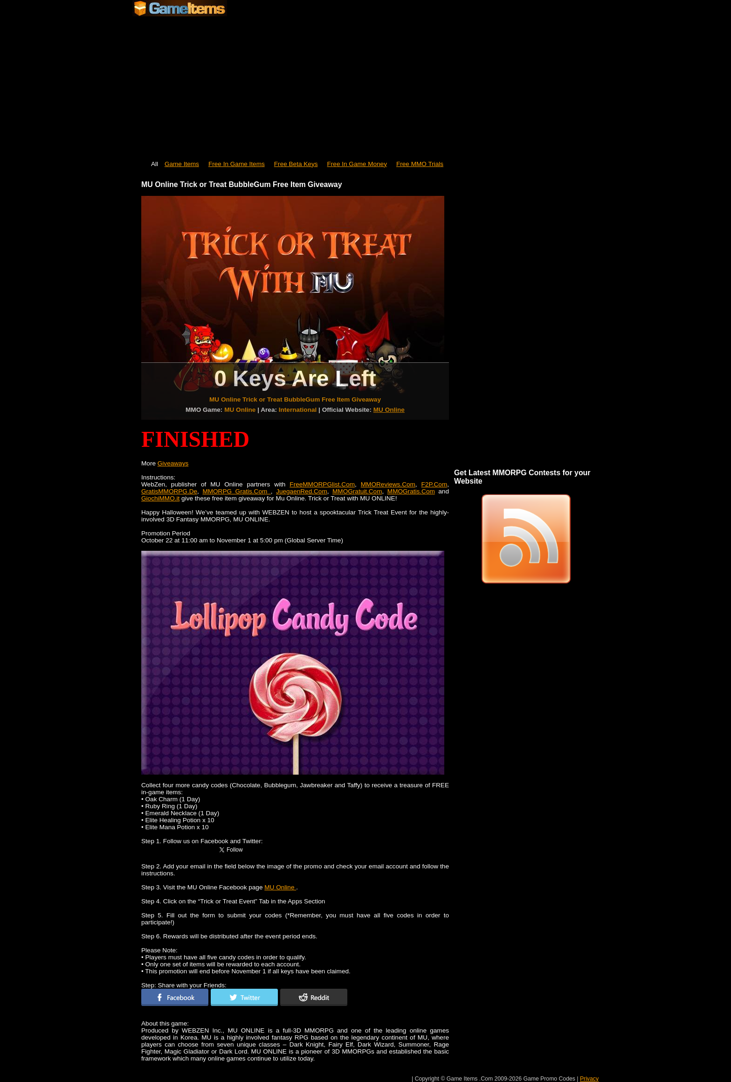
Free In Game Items (236, 163)
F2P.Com (434, 484)
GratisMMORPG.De (169, 491)
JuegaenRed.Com (301, 491)
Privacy (589, 1078)
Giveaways (173, 463)
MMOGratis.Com (411, 491)
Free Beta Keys (296, 163)
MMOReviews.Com (388, 484)
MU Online (389, 409)
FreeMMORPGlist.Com (322, 484)
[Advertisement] (365, 84)
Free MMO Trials (419, 163)
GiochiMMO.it (160, 498)
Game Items (182, 163)
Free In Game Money (357, 163)
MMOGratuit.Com (357, 491)
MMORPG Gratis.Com (236, 491)
